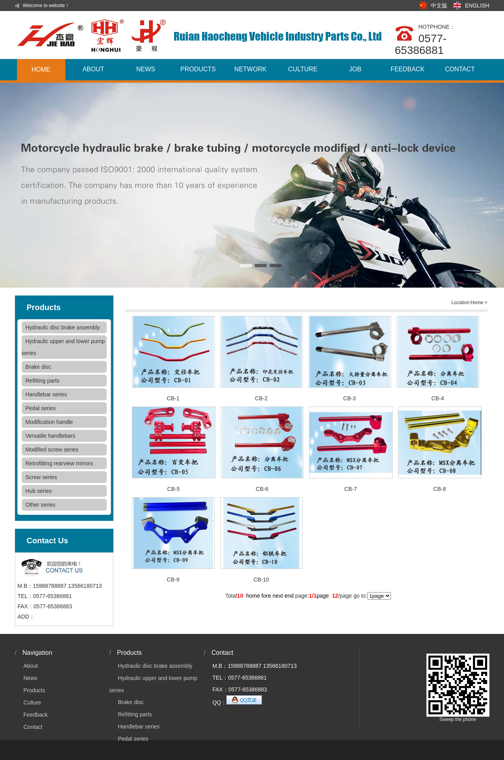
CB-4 (438, 398)
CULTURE (302, 69)
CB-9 (173, 579)
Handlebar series (46, 394)
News (30, 678)
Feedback (36, 715)
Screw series (41, 477)
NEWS (145, 69)
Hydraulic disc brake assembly (63, 327)
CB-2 (261, 398)
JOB (355, 69)
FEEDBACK (407, 69)
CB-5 (173, 489)
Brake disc (38, 367)
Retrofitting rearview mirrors (59, 463)
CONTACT (460, 69)
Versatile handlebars (51, 436)
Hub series (39, 491)
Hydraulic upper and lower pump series (63, 347)
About (31, 666)
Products (34, 690)
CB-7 (351, 489)
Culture (32, 702)
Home (477, 302)
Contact (33, 727)
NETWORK (250, 69)
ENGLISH (477, 5)
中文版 (439, 5)
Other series (41, 505)
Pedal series (41, 408)
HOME (41, 69)
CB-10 (261, 579)
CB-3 (349, 398)
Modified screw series (52, 449)
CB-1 (173, 398)
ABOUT (93, 69)
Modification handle (49, 422)
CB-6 (262, 489)
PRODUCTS (198, 69)
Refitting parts (42, 380)
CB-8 (440, 489)
